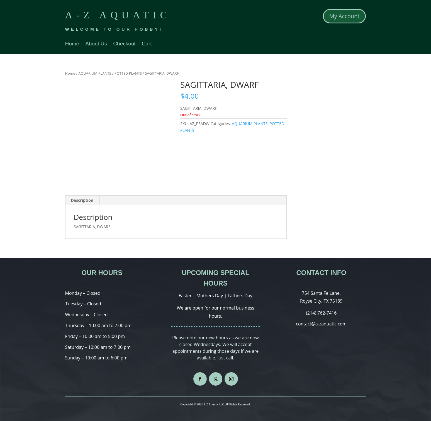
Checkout (124, 44)
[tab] (82, 200)
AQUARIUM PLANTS (94, 73)
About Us (96, 44)
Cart (147, 44)
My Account (344, 16)
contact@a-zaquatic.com (321, 324)
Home (72, 44)
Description (82, 200)
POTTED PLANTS (128, 73)
